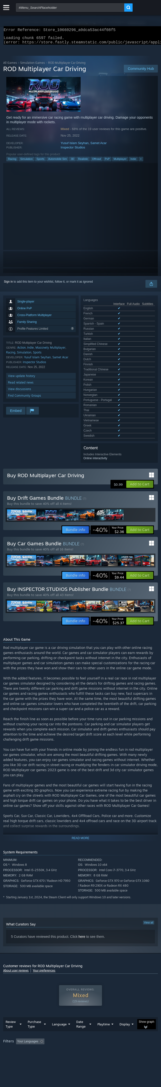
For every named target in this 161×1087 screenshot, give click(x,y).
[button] (139, 442)
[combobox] (70, 7)
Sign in (8, 284)
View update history (21, 379)
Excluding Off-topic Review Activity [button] (76, 1005)
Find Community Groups (24, 398)
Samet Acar (98, 146)
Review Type (11, 988)
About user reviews (16, 928)
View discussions (19, 392)
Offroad (96, 161)
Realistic (83, 161)
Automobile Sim (57, 161)
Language (59, 988)
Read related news (21, 385)
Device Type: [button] (127, 1012)
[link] (108, 487)
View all (148, 880)
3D (72, 161)
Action (21, 350)
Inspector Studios (73, 150)
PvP (107, 161)
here (81, 894)
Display (124, 988)
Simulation (26, 161)
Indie (133, 161)
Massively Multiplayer (50, 350)
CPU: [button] (89, 1012)
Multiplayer (120, 161)
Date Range (80, 988)
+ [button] (141, 161)
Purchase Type (34, 988)
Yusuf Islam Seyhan (75, 146)
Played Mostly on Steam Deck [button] (23, 1012)
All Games (10, 65)
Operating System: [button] (65, 1012)
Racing (12, 161)
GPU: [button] (105, 1012)
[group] (80, 1009)
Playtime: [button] (114, 1005)
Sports (40, 161)
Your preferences (44, 928)
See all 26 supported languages (104, 337)
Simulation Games (32, 65)
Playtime (103, 988)
